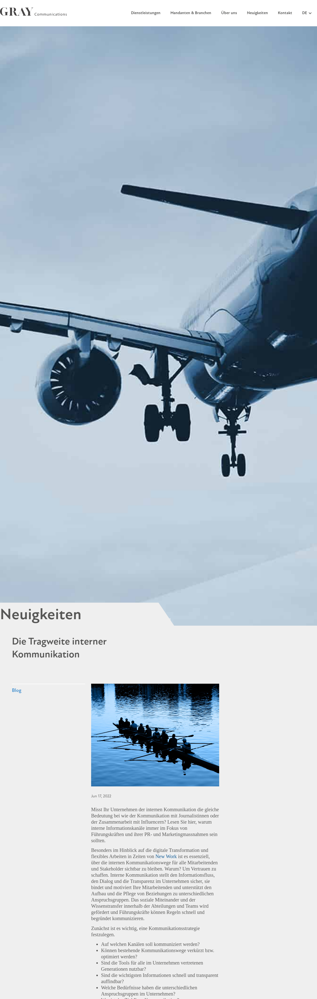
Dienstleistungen (145, 13)
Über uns (229, 13)
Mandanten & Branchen (190, 13)
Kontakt (285, 13)
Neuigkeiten (257, 13)
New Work (166, 856)
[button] (307, 13)
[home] (33, 11)
